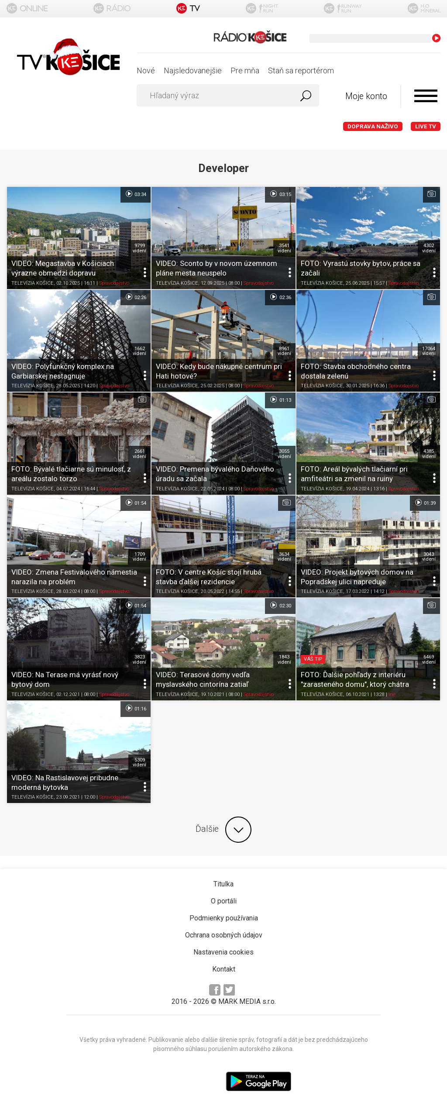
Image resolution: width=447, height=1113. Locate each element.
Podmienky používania (223, 918)
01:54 (135, 502)
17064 (429, 351)
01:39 (425, 502)
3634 (284, 556)
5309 (139, 762)
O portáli (224, 901)
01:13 (280, 399)
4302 (429, 248)
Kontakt (223, 969)
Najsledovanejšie (193, 70)
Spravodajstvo (114, 283)
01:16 (135, 708)
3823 (139, 659)
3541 (284, 248)
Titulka (223, 884)
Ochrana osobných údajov (223, 935)
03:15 (280, 193)
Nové (146, 70)
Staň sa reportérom (301, 70)
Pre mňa (244, 70)
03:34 (135, 193)
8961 (284, 351)
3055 (284, 453)
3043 (429, 556)
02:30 (280, 605)
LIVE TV (425, 126)
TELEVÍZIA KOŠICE (32, 283)
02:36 (280, 296)
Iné (392, 694)
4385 (429, 453)
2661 (139, 453)
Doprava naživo (372, 126)
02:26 (135, 296)
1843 (284, 659)
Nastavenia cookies (223, 952)
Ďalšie (223, 830)
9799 (139, 248)
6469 (429, 659)
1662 (139, 351)
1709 (139, 556)
